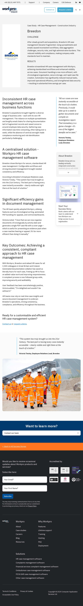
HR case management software (29, 559)
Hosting (41, 538)
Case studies (21, 530)
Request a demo (65, 10)
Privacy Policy (32, 506)
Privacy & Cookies (26, 591)
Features (42, 526)
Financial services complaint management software (37, 566)
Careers (56, 2)
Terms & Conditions (9, 591)
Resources (20, 542)
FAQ (40, 542)
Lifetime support (45, 530)
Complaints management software (30, 563)
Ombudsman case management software (33, 570)
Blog (18, 538)
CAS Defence (66, 2)
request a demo (20, 324)
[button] (76, 10)
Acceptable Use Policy (10, 595)
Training (41, 534)
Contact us (50, 10)
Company (46, 2)
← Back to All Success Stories (14, 446)
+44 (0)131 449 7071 (12, 2)
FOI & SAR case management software (32, 574)
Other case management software (30, 578)
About (18, 526)
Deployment (43, 546)
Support (32, 2)
